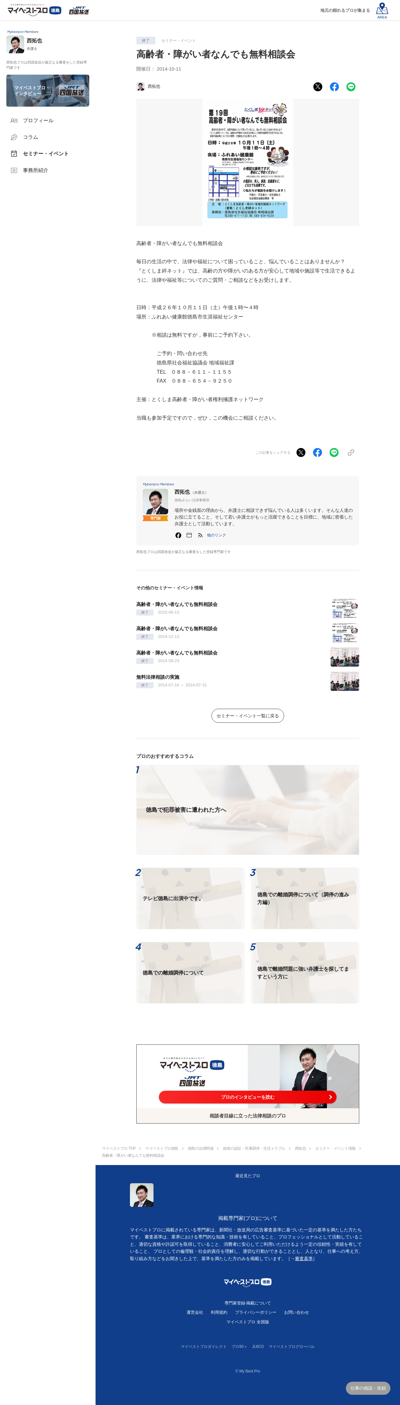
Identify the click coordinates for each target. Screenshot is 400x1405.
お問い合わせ (296, 1312)
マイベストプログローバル (292, 1346)
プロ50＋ (239, 1346)
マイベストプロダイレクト (204, 1346)
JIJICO (258, 1346)
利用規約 (219, 1312)
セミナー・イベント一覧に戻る (248, 715)
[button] (216, 535)
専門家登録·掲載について (248, 1303)
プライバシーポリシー (255, 1312)
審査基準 (304, 1258)
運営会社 (195, 1312)
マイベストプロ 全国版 (247, 1321)
